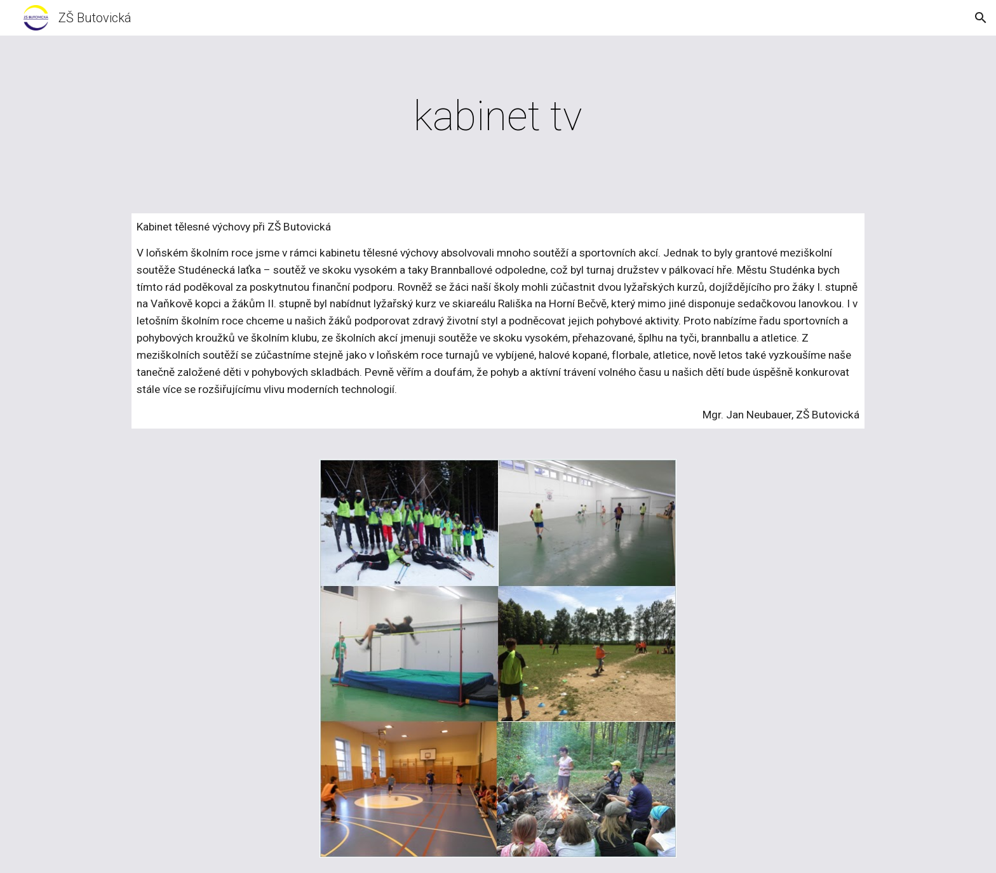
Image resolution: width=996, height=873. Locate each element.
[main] (498, 116)
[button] (981, 18)
